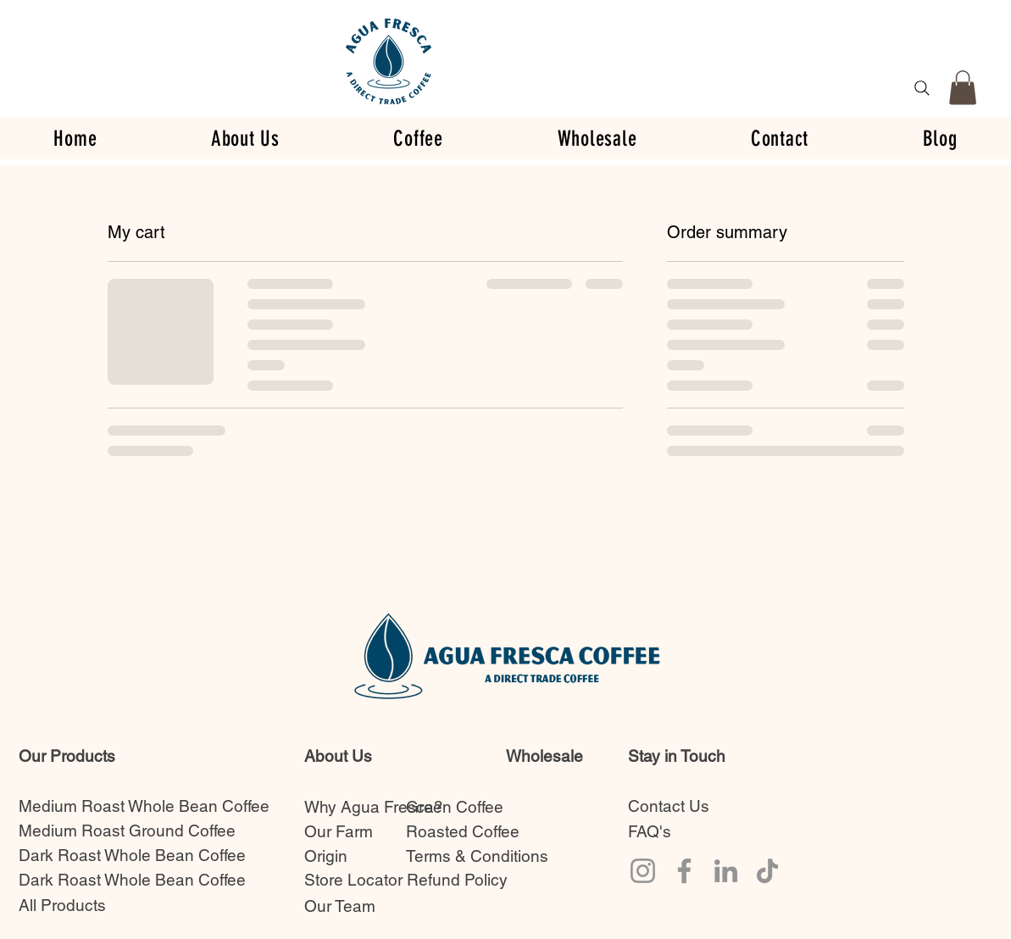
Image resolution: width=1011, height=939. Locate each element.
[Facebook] (684, 870)
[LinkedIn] (725, 870)
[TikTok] (767, 870)
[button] (962, 87)
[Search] (922, 88)
